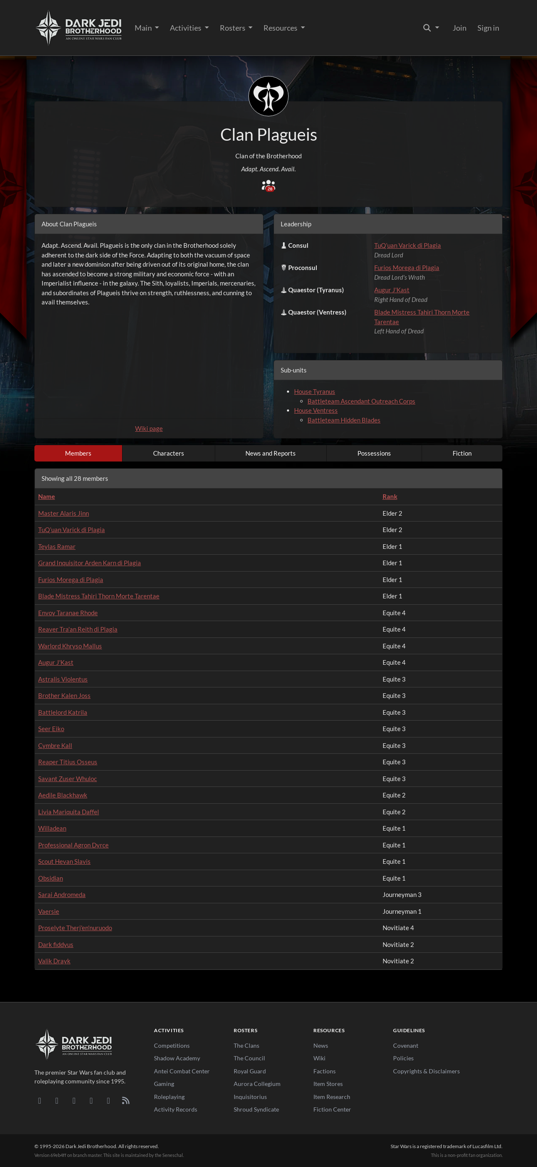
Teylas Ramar (57, 546)
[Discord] (39, 1100)
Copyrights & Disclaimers (426, 1071)
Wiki (319, 1058)
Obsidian (50, 878)
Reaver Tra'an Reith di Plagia (77, 629)
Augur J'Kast (391, 290)
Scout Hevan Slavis (64, 861)
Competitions (172, 1045)
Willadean (52, 828)
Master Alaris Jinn (63, 513)
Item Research (331, 1096)
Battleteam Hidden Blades (344, 420)
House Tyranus (314, 391)
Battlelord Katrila (62, 712)
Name (46, 496)
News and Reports (270, 453)
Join (460, 27)
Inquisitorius (250, 1096)
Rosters (233, 27)
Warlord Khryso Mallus (70, 646)
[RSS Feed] (125, 1100)
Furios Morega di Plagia (406, 267)
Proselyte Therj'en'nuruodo (75, 927)
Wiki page (149, 428)
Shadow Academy (177, 1058)
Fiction (462, 453)
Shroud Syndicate (256, 1109)
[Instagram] (91, 1100)
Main (144, 27)
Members (78, 453)
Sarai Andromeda (62, 894)
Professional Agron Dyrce (73, 845)
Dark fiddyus (55, 944)
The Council (249, 1058)
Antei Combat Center (182, 1071)
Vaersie (48, 911)
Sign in (488, 27)
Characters (168, 453)
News (320, 1045)
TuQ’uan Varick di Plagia (407, 245)
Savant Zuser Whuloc (67, 778)
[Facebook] (74, 1100)
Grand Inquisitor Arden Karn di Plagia (89, 562)
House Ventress (316, 410)
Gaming (164, 1083)
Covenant (405, 1045)
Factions (324, 1071)
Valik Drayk (54, 961)
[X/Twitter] (108, 1100)
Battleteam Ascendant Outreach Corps (361, 401)
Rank (390, 496)
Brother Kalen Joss (64, 695)
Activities (186, 27)
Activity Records (175, 1109)
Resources (281, 27)
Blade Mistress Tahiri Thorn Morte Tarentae (98, 596)
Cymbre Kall (55, 745)
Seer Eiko (51, 728)
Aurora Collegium (257, 1083)
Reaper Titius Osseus (67, 762)
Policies (403, 1058)
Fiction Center (332, 1109)
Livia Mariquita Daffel (68, 812)
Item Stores (328, 1083)
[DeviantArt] (57, 1100)
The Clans (246, 1045)
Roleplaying (169, 1096)
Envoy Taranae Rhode (68, 612)
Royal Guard (250, 1071)
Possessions (374, 453)
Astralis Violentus (63, 679)
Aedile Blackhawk (62, 795)
